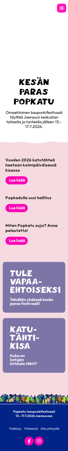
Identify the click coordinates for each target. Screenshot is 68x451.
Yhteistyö (31, 429)
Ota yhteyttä (50, 429)
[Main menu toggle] (61, 8)
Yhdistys (15, 429)
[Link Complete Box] (34, 171)
